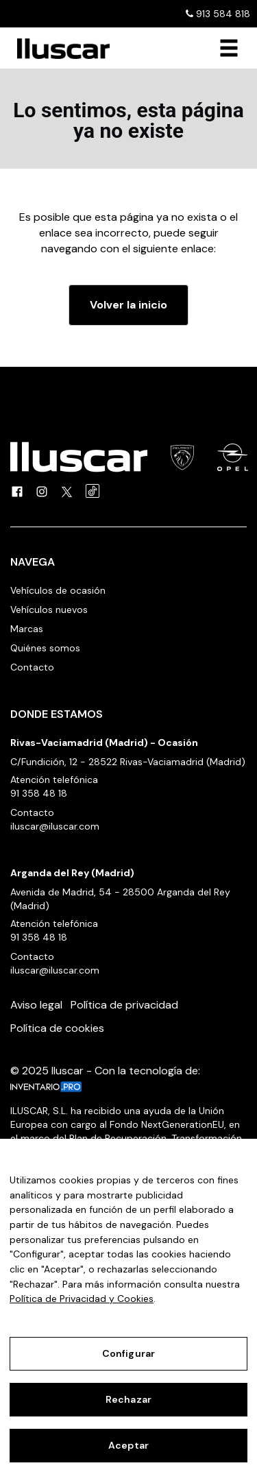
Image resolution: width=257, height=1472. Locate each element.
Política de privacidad (124, 1005)
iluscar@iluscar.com (54, 826)
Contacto (32, 667)
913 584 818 (218, 14)
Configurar (128, 1353)
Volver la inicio (128, 305)
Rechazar (128, 1399)
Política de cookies (57, 1028)
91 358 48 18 (38, 793)
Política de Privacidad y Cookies (82, 1298)
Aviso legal (36, 1005)
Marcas (26, 629)
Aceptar (128, 1445)
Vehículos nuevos (49, 609)
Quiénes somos (45, 648)
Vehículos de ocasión (58, 590)
